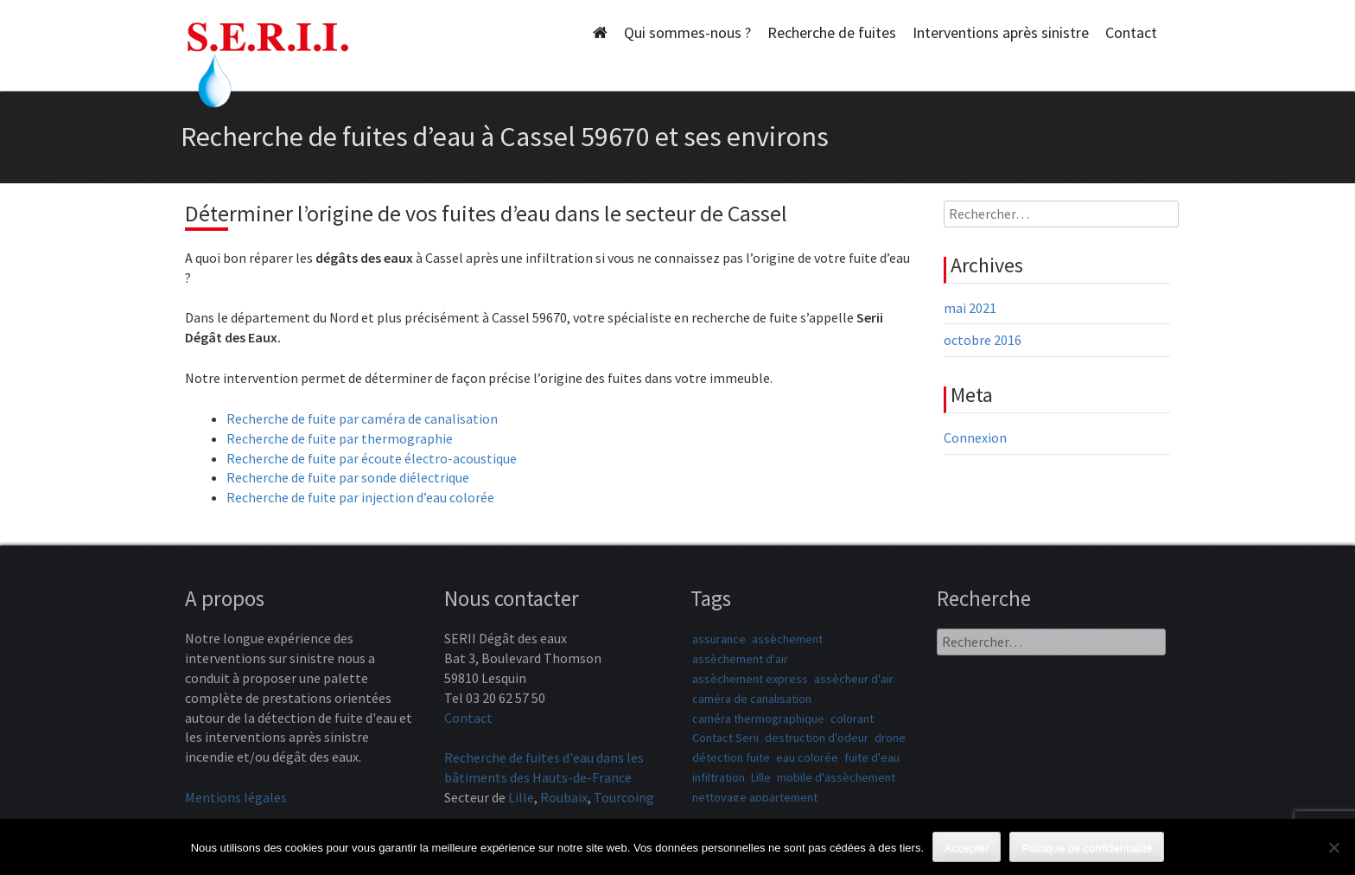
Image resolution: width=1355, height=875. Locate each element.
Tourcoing (624, 797)
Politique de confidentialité (1086, 847)
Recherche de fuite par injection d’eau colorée (360, 497)
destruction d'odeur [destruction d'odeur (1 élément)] (816, 737)
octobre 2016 (982, 339)
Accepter (967, 847)
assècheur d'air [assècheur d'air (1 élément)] (854, 679)
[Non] (1333, 847)
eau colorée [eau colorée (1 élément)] (807, 757)
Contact (1131, 32)
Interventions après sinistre (1001, 32)
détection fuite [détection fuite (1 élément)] (731, 757)
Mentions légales (236, 797)
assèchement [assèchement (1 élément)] (787, 639)
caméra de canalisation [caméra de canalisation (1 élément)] (751, 698)
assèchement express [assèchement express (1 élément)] (750, 679)
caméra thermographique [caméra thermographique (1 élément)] (758, 718)
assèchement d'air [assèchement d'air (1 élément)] (740, 659)
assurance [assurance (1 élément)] (719, 639)
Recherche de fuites (831, 32)
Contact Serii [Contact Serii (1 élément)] (725, 737)
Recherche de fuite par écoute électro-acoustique (371, 458)
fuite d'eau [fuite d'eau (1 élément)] (872, 757)
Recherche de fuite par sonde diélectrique (347, 477)
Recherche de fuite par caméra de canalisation (362, 418)
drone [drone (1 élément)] (890, 737)
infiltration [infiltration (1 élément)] (718, 777)
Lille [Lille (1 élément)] (761, 777)
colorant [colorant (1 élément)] (852, 718)
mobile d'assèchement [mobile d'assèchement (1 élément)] (836, 777)
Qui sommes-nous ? (687, 32)
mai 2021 (970, 307)
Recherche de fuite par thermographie (339, 438)
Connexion (975, 437)
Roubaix (564, 797)
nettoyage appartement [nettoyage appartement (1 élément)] (754, 797)
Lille (521, 797)
